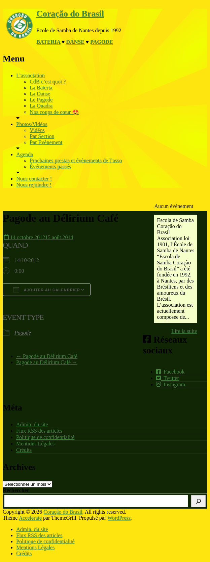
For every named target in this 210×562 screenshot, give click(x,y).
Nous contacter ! (34, 178)
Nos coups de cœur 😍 (54, 112)
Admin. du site (32, 424)
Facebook (170, 372)
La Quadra (41, 106)
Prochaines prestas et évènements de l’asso (76, 160)
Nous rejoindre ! (33, 184)
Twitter (167, 378)
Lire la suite (184, 331)
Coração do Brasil (70, 13)
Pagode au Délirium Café (46, 356)
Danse (75, 42)
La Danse (40, 93)
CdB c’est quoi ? (48, 81)
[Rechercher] (198, 501)
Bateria (48, 42)
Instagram (170, 384)
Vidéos (37, 130)
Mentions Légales (35, 443)
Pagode (101, 42)
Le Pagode (41, 99)
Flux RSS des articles (39, 431)
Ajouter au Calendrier (46, 290)
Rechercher (16, 490)
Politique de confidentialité (45, 437)
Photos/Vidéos (31, 124)
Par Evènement (46, 142)
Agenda (24, 154)
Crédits (24, 450)
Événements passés (50, 166)
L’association (30, 75)
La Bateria (41, 87)
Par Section (42, 136)
